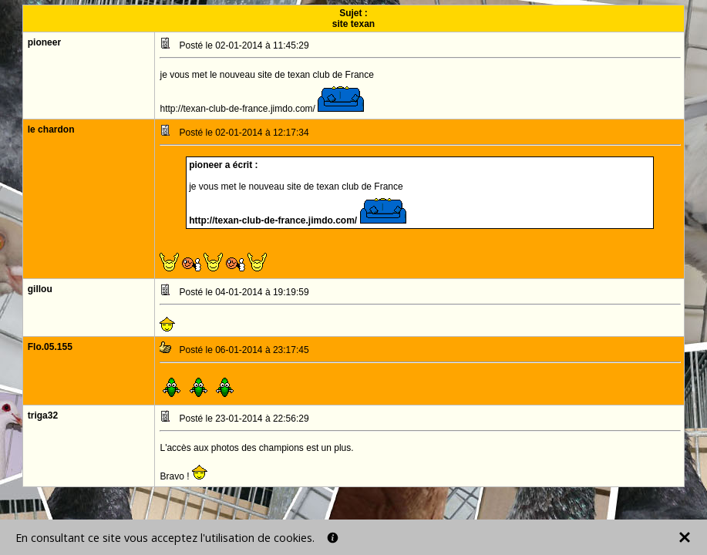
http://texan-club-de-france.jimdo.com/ (274, 220)
